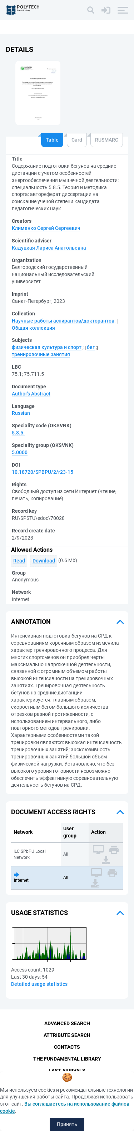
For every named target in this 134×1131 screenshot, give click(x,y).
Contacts (67, 1047)
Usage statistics (39, 912)
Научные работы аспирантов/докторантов (63, 321)
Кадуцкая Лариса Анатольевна (49, 248)
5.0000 (20, 452)
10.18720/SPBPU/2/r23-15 (42, 472)
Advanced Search (67, 1023)
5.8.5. (18, 433)
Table (52, 140)
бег (91, 347)
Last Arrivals (67, 1070)
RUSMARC (106, 140)
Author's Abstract (31, 394)
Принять (67, 1124)
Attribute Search (67, 1035)
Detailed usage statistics (39, 984)
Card (76, 140)
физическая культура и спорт (46, 347)
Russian (21, 413)
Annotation (31, 621)
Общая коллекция (33, 328)
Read (19, 561)
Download (44, 561)
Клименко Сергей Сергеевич (46, 228)
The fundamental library (67, 1059)
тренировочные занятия (41, 354)
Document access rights (53, 812)
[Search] (90, 10)
